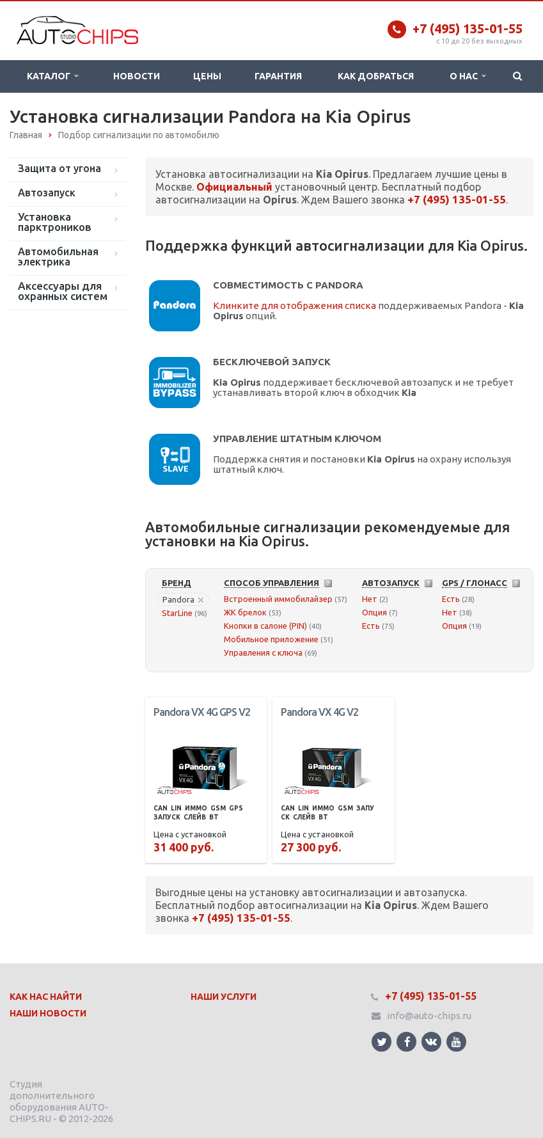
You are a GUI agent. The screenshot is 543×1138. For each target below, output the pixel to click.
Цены (207, 76)
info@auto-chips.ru (429, 1015)
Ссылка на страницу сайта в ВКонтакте (431, 1041)
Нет (369, 598)
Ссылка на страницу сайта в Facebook (407, 1041)
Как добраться (376, 76)
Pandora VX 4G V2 (319, 712)
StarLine (177, 612)
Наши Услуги (223, 997)
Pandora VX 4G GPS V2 (201, 712)
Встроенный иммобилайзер (278, 598)
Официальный (234, 187)
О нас (467, 76)
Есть (371, 625)
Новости (136, 76)
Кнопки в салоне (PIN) (265, 625)
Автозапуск (46, 192)
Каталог (52, 76)
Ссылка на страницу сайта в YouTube (456, 1041)
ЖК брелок (245, 612)
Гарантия (278, 76)
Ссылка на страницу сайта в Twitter (382, 1041)
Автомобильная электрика (58, 256)
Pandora (182, 599)
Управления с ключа (263, 652)
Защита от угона (59, 168)
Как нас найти (46, 997)
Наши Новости (48, 1013)
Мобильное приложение (271, 639)
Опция (374, 612)
